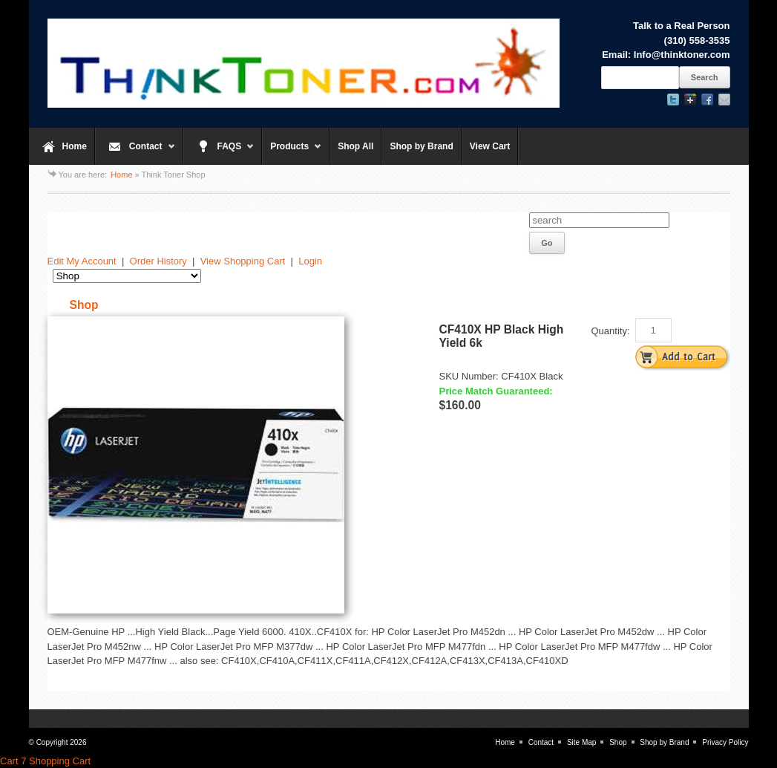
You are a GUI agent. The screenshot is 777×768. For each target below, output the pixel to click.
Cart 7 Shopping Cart (45, 761)
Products (292, 153)
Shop (617, 742)
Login (310, 261)
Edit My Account (82, 261)
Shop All (355, 146)
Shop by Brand (421, 146)
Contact (135, 153)
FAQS (219, 153)
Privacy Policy (725, 742)
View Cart (490, 146)
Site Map (581, 742)
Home (74, 146)
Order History (158, 261)
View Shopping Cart (243, 261)
